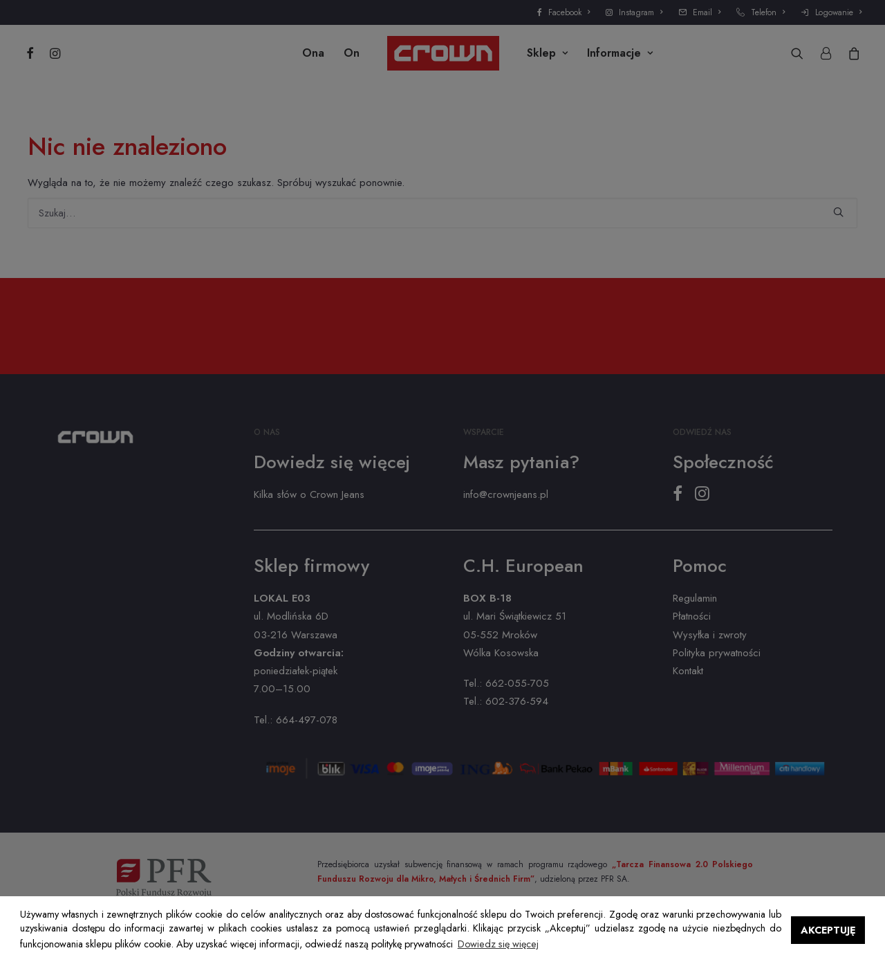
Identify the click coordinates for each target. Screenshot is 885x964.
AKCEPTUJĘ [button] (828, 930)
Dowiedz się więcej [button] (498, 944)
